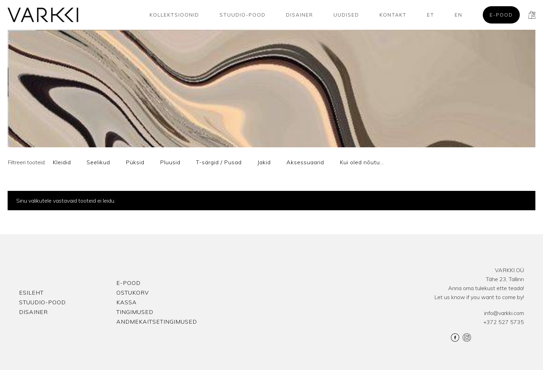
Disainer (299, 15)
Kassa (126, 302)
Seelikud (98, 162)
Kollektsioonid (174, 15)
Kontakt (393, 15)
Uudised (346, 15)
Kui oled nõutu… (362, 162)
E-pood (501, 15)
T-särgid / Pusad (219, 162)
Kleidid (62, 162)
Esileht (31, 292)
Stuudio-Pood (243, 15)
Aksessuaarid (305, 162)
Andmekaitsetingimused (156, 321)
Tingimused (134, 311)
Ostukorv (132, 292)
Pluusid (170, 162)
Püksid (135, 162)
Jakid (264, 162)
